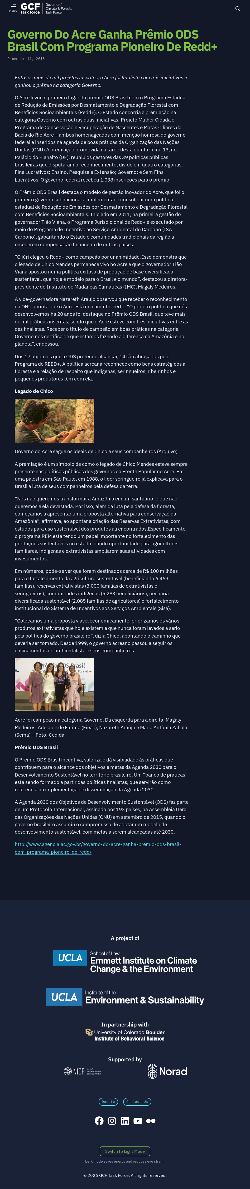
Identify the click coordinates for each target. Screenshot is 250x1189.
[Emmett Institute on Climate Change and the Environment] (125, 961)
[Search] (238, 8)
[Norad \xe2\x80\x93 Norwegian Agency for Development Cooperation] (167, 1071)
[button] (102, 427)
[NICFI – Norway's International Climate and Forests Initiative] (82, 1071)
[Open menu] (13, 8)
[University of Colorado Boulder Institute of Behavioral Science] (125, 1035)
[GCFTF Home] (46, 8)
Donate (108, 1101)
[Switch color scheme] (125, 1152)
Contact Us (137, 1101)
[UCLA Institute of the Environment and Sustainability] (125, 997)
